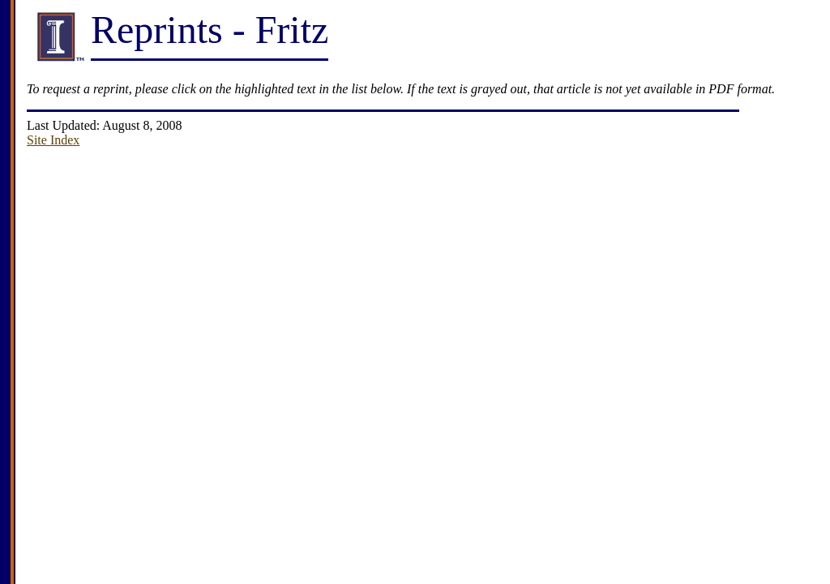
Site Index (53, 140)
